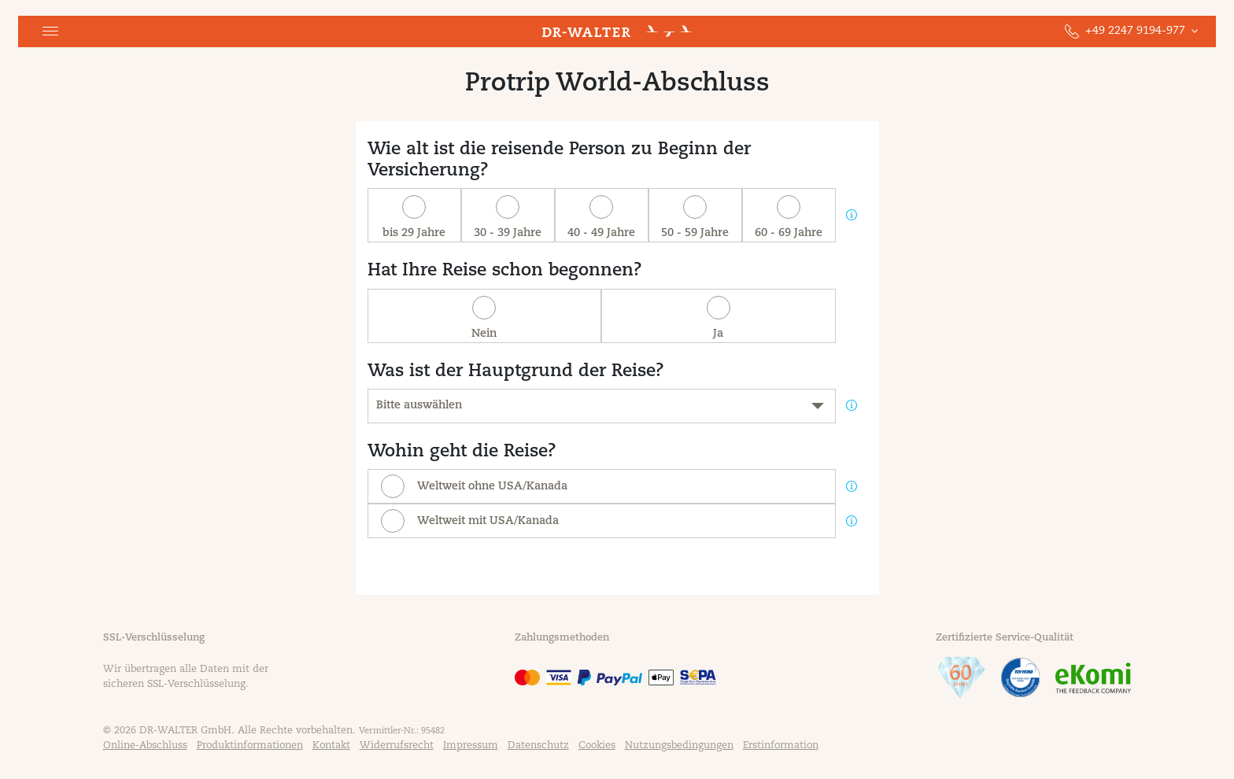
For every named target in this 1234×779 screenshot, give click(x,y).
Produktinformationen (250, 746)
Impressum (470, 746)
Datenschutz (538, 746)
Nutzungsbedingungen (679, 746)
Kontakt (331, 746)
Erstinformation (780, 746)
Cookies (596, 746)
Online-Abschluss (145, 746)
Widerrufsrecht (397, 746)
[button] (50, 31)
